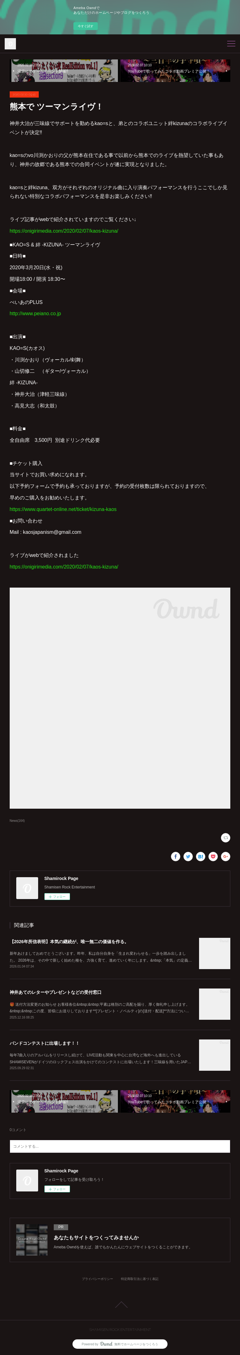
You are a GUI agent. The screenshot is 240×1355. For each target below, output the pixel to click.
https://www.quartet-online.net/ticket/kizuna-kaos (63, 509)
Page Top (120, 1304)
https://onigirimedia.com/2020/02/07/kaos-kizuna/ (64, 231)
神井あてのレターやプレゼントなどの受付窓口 (56, 992)
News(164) (17, 820)
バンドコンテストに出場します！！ (45, 1043)
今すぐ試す (85, 26)
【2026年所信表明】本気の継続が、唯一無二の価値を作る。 (69, 941)
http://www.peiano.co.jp (35, 313)
